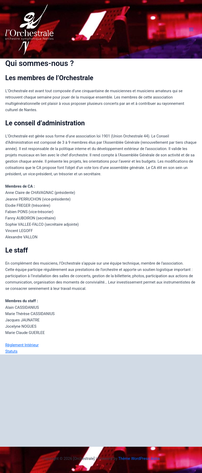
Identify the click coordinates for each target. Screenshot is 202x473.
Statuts (11, 351)
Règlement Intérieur (22, 345)
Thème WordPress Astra (139, 458)
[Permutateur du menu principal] (191, 29)
